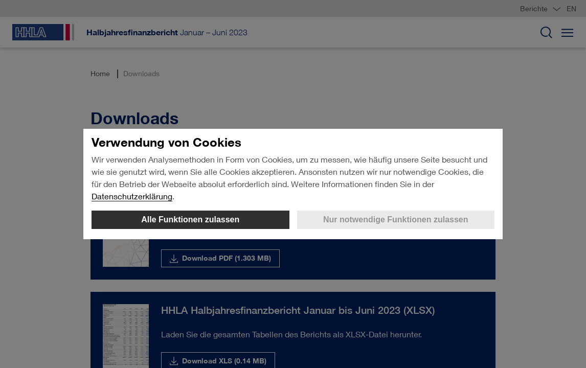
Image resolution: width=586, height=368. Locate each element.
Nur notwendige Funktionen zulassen (395, 219)
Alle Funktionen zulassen (190, 219)
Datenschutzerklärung (132, 196)
